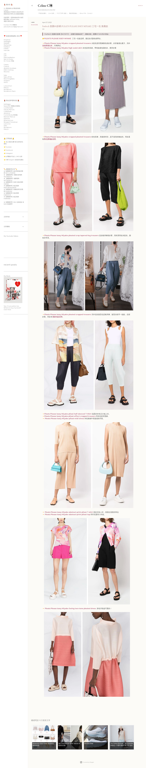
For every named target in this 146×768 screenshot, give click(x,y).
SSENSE (6, 43)
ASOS (6, 82)
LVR (5, 56)
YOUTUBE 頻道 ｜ (61, 13)
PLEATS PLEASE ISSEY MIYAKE (57, 39)
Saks (5, 75)
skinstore (7, 113)
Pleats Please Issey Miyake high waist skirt (63, 48)
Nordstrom (8, 89)
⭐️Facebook (8, 150)
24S (5, 54)
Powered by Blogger (87, 762)
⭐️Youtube (8, 147)
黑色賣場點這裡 (50, 139)
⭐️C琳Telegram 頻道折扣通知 (13, 160)
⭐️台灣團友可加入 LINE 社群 (13, 156)
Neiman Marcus (9, 117)
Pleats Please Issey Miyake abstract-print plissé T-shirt (69, 512)
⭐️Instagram (8, 153)
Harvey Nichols (9, 109)
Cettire (6, 64)
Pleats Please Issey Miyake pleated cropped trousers (67, 314)
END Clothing (8, 70)
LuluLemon (8, 86)
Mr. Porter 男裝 (9, 61)
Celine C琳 (45, 5)
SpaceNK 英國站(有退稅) (12, 106)
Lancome (7, 124)
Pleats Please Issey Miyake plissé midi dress (64, 419)
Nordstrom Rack (9, 91)
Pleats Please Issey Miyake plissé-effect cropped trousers (70, 416)
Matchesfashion (9, 57)
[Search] (140, 5)
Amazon (7, 80)
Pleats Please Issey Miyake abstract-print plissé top (67, 514)
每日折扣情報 (34, 24)
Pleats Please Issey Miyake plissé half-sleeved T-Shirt (68, 414)
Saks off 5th (8, 77)
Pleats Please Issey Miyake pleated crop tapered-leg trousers (71, 235)
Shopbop (7, 40)
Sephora (7, 118)
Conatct (89, 13)
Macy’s (6, 88)
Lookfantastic (8, 108)
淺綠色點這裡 (57, 317)
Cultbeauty (8, 111)
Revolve (6, 72)
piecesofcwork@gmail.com (13, 27)
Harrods (6, 50)
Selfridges (7, 41)
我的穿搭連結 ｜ (73, 13)
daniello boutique (10, 68)
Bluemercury (8, 120)
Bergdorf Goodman (11, 122)
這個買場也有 (47, 46)
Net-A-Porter (8, 59)
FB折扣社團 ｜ (42, 13)
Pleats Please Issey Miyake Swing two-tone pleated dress (70, 608)
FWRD (6, 48)
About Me (82, 13)
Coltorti (6, 66)
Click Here (7, 309)
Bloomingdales (9, 79)
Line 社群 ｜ (51, 13)
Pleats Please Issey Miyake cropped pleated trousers (67, 43)
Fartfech (7, 47)
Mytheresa (7, 45)
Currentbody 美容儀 (10, 115)
